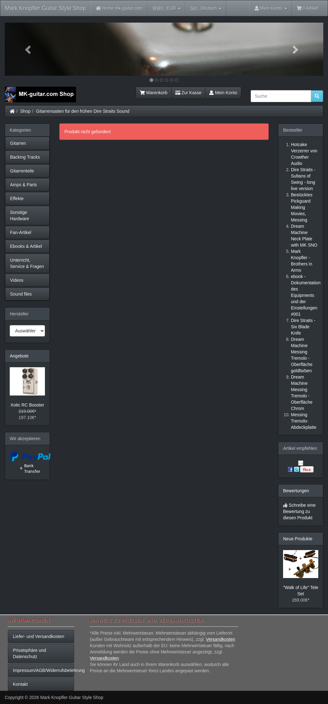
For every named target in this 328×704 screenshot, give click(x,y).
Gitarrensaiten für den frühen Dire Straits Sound (82, 111)
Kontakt (20, 684)
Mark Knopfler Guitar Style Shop (45, 8)
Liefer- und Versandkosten (38, 636)
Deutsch (205, 8)
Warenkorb (153, 92)
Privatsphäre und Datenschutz (29, 653)
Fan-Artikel (20, 232)
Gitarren (18, 143)
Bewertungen (296, 490)
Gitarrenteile (22, 170)
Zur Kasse (188, 92)
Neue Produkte (297, 538)
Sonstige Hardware (19, 215)
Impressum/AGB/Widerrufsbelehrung (43, 670)
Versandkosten (220, 639)
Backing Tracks (25, 157)
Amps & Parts (23, 184)
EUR (166, 8)
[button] (28, 49)
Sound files (21, 294)
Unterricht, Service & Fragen (27, 263)
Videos (17, 280)
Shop (25, 111)
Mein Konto (223, 92)
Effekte (17, 198)
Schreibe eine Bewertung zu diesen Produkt (299, 511)
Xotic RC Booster (27, 404)
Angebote (19, 355)
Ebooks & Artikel (26, 246)
